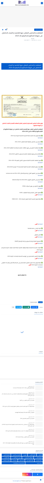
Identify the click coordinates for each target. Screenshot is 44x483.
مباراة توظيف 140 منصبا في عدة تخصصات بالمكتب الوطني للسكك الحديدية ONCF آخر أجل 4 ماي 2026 (18, 425)
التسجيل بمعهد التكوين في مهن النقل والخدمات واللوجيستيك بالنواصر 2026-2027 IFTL (18, 443)
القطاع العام (39, 457)
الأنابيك (40, 454)
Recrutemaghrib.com (17, 481)
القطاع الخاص (7, 454)
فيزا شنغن (21, 460)
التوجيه (25, 454)
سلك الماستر (39, 460)
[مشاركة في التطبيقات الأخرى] (13, 307)
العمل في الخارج (16, 454)
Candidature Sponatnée (18, 463)
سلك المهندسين (30, 460)
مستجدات (15, 460)
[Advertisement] (22, 17)
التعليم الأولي (32, 454)
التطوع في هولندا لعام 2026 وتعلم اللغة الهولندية (24, 412)
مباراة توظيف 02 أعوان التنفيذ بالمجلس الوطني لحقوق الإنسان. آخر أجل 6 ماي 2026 (18, 406)
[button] (34, 307)
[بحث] (2, 3)
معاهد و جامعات (38, 29)
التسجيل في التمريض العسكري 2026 (27, 418)
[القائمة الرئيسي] (42, 3)
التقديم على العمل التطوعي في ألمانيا (27, 400)
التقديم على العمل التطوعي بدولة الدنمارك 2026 (25, 437)
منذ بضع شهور (30, 386)
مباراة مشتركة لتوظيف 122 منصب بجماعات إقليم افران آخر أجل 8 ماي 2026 (19, 431)
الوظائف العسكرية (29, 457)
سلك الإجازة (7, 457)
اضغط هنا (40, 138)
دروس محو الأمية (17, 457)
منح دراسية (39, 463)
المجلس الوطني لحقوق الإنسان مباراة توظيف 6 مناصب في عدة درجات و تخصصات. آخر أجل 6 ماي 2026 (18, 394)
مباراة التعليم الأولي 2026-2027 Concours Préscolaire (23, 388)
